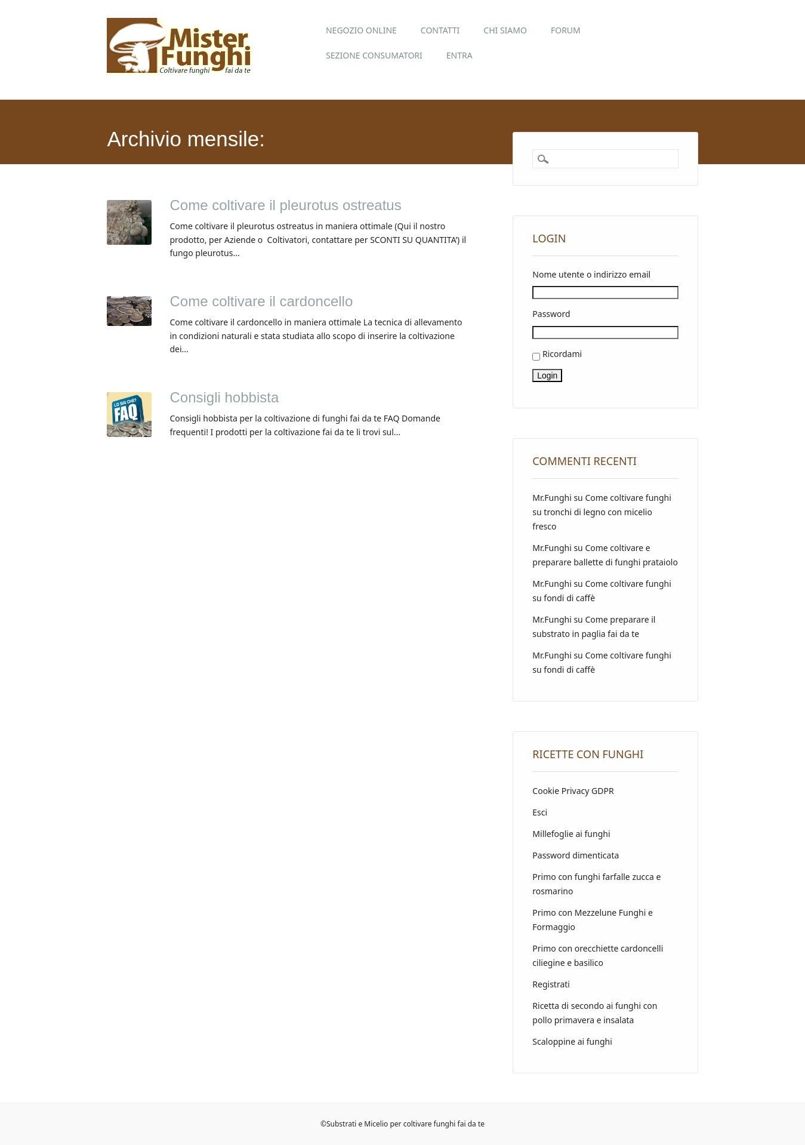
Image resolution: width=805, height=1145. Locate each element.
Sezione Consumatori (374, 55)
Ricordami (562, 353)
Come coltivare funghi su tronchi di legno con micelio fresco (601, 512)
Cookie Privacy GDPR (572, 790)
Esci (539, 812)
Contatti (440, 30)
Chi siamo (505, 30)
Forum (566, 30)
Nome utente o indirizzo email (591, 274)
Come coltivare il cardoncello (261, 301)
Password (551, 313)
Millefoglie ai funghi (571, 833)
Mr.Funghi (551, 497)
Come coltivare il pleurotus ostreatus (285, 205)
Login (547, 375)
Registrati (551, 984)
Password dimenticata (575, 855)
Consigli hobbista (224, 397)
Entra (459, 55)
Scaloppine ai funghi (572, 1041)
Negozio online (361, 30)
